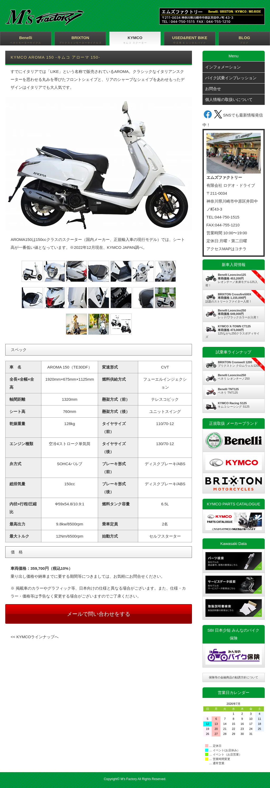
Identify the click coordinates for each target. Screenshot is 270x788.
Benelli (25, 40)
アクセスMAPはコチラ (226, 248)
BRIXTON (80, 40)
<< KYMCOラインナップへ (35, 637)
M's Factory (128, 779)
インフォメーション (223, 67)
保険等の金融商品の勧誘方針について (233, 677)
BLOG (244, 40)
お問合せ (213, 88)
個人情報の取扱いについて (229, 99)
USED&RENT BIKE (189, 40)
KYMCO (135, 40)
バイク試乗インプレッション (231, 78)
